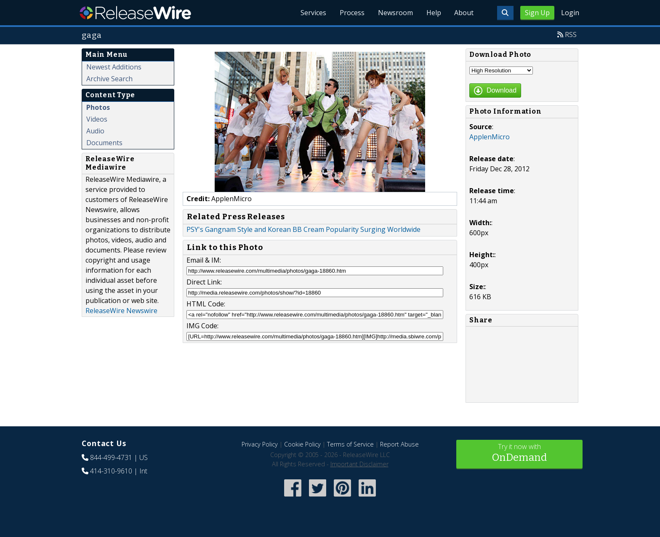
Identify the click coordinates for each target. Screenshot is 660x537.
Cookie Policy (302, 444)
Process (351, 12)
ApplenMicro (489, 136)
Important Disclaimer (359, 464)
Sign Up (537, 12)
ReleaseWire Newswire (121, 310)
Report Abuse (399, 444)
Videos (96, 119)
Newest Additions (113, 67)
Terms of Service (350, 444)
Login (570, 12)
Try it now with (519, 453)
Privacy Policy (260, 444)
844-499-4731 (111, 457)
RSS (571, 34)
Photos (98, 107)
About (464, 12)
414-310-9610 (111, 471)
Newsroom (395, 12)
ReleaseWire (135, 12)
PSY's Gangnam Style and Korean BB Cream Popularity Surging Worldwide (303, 229)
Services (313, 12)
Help (433, 12)
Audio (95, 131)
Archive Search (109, 78)
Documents (104, 142)
